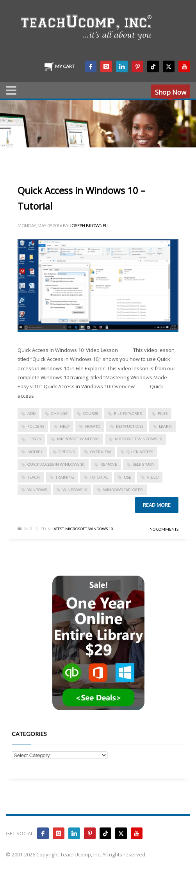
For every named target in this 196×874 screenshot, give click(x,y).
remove (108, 464)
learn (165, 426)
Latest (58, 528)
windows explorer (123, 489)
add (31, 413)
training (64, 477)
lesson (34, 438)
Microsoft (76, 528)
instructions (129, 426)
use (127, 477)
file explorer (128, 413)
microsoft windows (78, 438)
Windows (37, 489)
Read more (157, 504)
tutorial (99, 477)
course (90, 413)
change (59, 413)
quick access (140, 451)
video (153, 477)
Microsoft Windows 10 (138, 438)
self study (144, 464)
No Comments (164, 529)
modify (35, 451)
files (162, 413)
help (64, 426)
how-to (92, 426)
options (67, 451)
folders (35, 426)
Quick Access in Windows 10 (56, 464)
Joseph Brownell (89, 225)
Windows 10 (74, 489)
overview (100, 451)
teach (33, 477)
